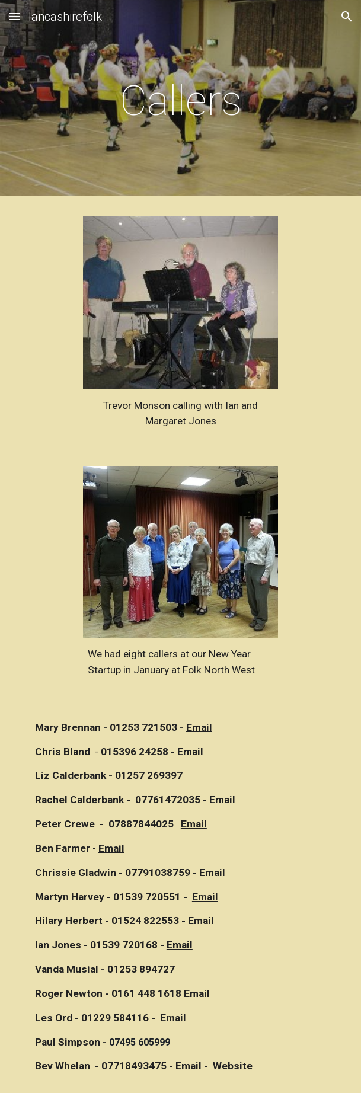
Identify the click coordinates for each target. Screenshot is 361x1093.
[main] (180, 101)
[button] (14, 16)
